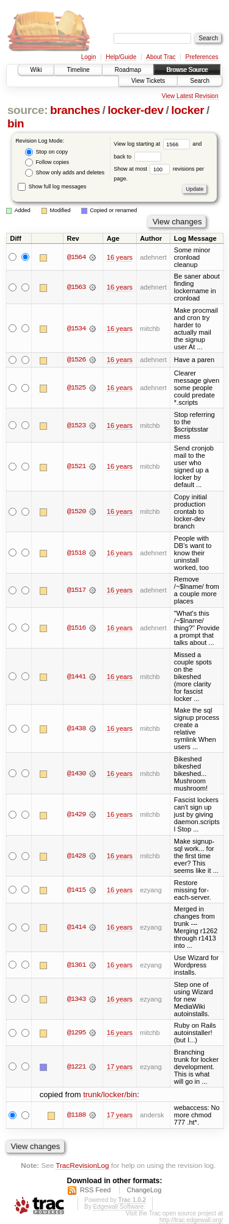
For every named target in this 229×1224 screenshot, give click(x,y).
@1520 (76, 511)
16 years (120, 257)
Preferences (202, 57)
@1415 (76, 890)
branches (75, 110)
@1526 (76, 360)
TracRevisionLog (82, 1165)
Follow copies (47, 162)
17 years (120, 1066)
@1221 (76, 1067)
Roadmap (128, 69)
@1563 (76, 287)
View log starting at (153, 144)
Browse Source (187, 69)
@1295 (76, 1032)
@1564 (76, 257)
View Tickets (148, 80)
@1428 (76, 856)
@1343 (76, 999)
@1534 (76, 328)
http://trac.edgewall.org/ (191, 1220)
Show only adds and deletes (64, 173)
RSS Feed (95, 1190)
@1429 (76, 815)
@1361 (76, 965)
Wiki (36, 69)
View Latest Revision (190, 96)
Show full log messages (52, 186)
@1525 (76, 388)
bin (15, 123)
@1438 (76, 728)
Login (88, 57)
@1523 (76, 425)
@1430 (76, 773)
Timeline (78, 69)
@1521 (76, 467)
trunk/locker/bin (110, 1094)
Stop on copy (46, 152)
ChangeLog (143, 1190)
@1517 (76, 591)
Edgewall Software (118, 1206)
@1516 (76, 628)
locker (187, 110)
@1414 (76, 928)
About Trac (160, 57)
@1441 (76, 676)
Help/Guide (121, 57)
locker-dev (135, 110)
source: (27, 110)
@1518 (76, 553)
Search (199, 80)
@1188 (76, 1115)
